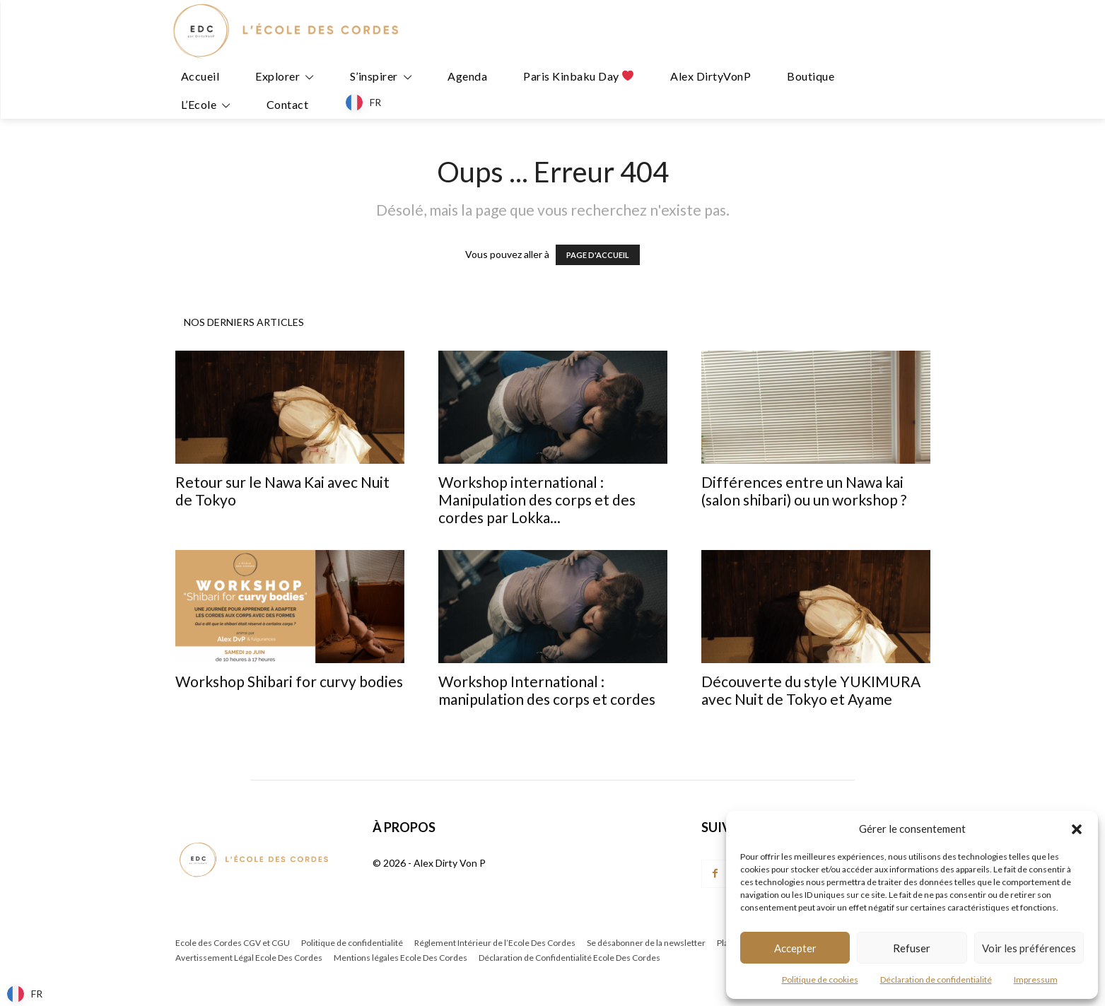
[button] (1077, 829)
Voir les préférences (1029, 948)
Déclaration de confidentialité (936, 979)
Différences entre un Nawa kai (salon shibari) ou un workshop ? (803, 490)
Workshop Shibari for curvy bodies (289, 681)
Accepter (795, 948)
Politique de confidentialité (352, 942)
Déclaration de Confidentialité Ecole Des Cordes (569, 957)
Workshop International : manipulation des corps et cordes (546, 690)
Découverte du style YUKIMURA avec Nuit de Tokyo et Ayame (810, 690)
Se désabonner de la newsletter (646, 942)
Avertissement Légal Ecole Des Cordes (248, 957)
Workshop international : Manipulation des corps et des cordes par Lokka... (537, 499)
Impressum (1036, 979)
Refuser (911, 948)
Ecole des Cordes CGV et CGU (232, 942)
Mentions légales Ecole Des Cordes (400, 957)
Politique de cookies (820, 979)
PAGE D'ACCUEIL (597, 254)
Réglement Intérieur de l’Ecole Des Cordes (494, 942)
